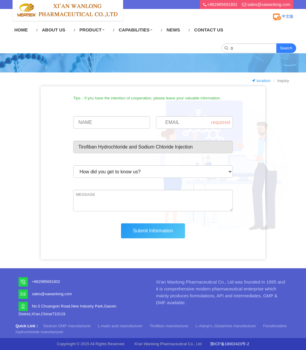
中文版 (287, 16)
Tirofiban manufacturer (169, 326)
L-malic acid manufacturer (120, 326)
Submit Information (153, 230)
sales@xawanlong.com (268, 4)
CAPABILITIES (135, 29)
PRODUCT (92, 29)
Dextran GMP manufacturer (67, 326)
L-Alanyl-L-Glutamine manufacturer (226, 326)
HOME (21, 29)
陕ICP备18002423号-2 (229, 344)
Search (286, 48)
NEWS (173, 29)
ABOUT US (53, 29)
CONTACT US (208, 29)
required (220, 122)
